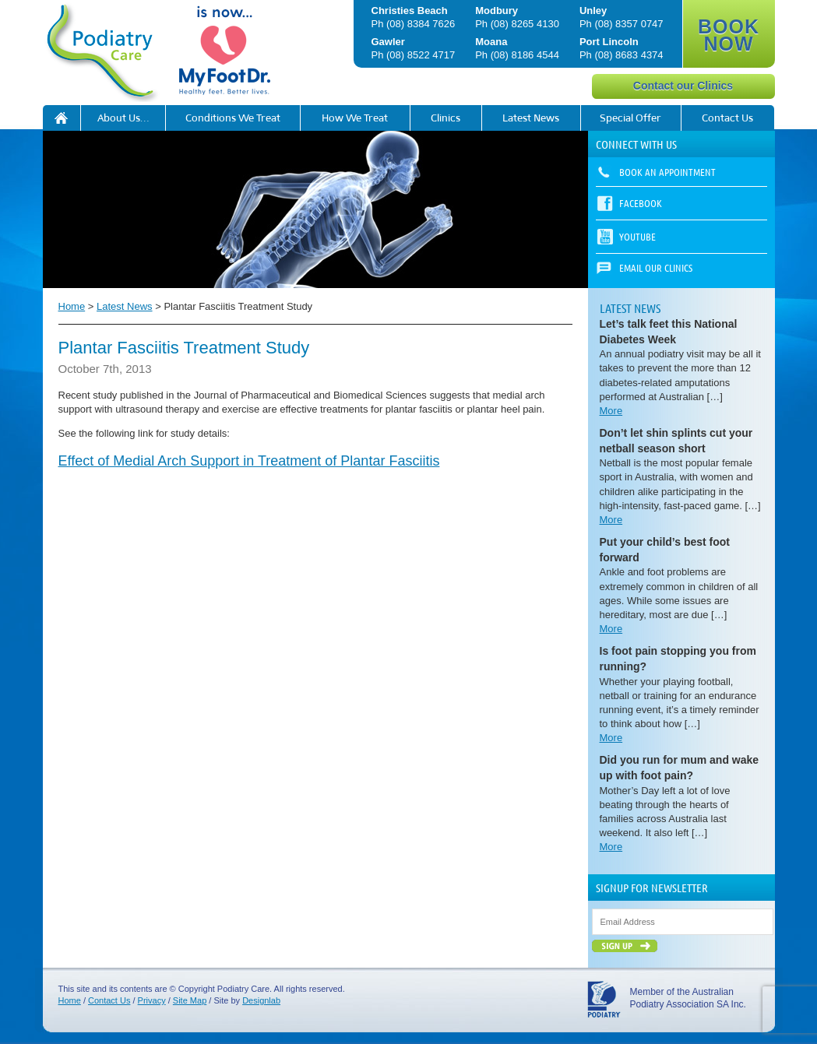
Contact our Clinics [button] (683, 85)
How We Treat (355, 118)
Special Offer (630, 118)
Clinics (445, 118)
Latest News (530, 118)
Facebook (640, 202)
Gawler (388, 41)
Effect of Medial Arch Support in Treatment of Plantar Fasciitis (249, 461)
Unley (593, 10)
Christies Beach (410, 10)
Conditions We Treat (232, 118)
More (611, 411)
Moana (491, 41)
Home (72, 306)
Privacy (152, 1000)
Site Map (189, 1000)
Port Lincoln (609, 41)
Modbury (496, 10)
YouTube (637, 236)
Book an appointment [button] (667, 171)
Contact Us (727, 118)
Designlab (261, 1000)
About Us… (123, 118)
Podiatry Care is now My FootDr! (61, 118)
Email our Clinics (655, 267)
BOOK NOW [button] (728, 35)
